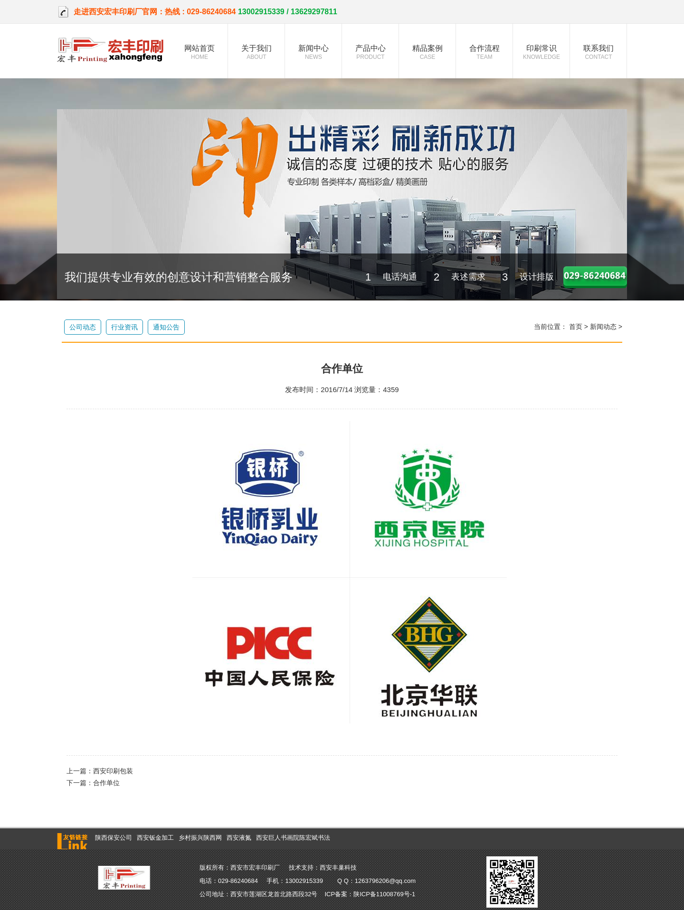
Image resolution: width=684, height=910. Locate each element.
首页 (575, 326)
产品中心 (370, 52)
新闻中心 (313, 52)
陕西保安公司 (113, 837)
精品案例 (427, 52)
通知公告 (166, 327)
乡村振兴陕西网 (200, 837)
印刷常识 (541, 52)
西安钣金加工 (155, 837)
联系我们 (598, 52)
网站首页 (199, 52)
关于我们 (256, 52)
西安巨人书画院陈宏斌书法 (293, 837)
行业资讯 (124, 327)
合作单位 (106, 783)
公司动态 (82, 327)
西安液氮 (239, 837)
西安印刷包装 (113, 771)
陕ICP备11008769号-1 (384, 894)
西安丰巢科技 (338, 867)
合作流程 (484, 52)
